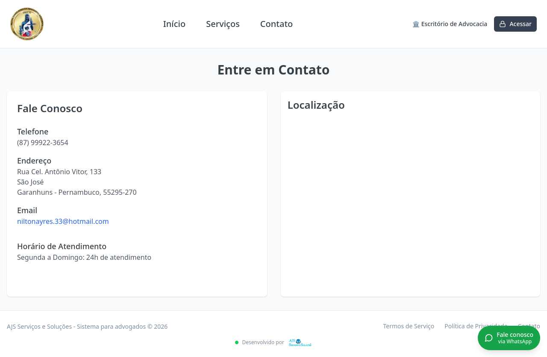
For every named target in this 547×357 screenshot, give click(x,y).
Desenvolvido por (273, 342)
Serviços (223, 24)
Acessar (515, 24)
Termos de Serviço (408, 326)
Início (174, 24)
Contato (276, 24)
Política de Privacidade (475, 326)
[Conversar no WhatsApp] (509, 338)
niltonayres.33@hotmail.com (63, 221)
